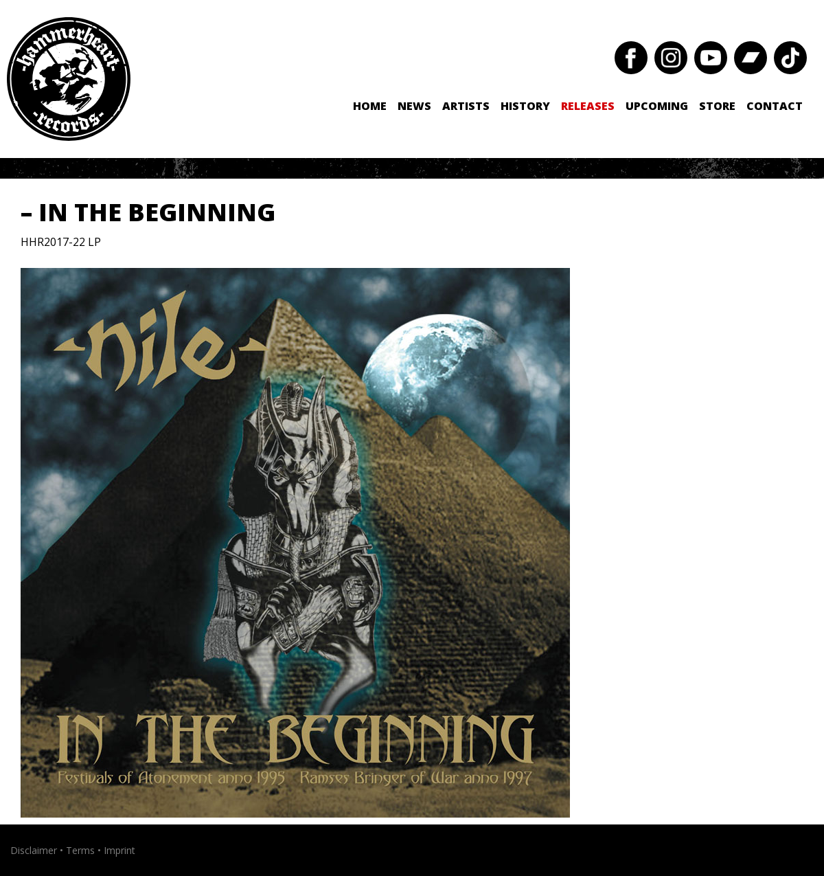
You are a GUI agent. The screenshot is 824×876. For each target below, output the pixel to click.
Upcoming (657, 105)
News (414, 105)
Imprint (119, 850)
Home (370, 105)
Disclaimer (33, 850)
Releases (588, 105)
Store (717, 105)
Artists (466, 105)
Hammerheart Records (68, 79)
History (525, 105)
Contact (774, 105)
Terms (80, 850)
